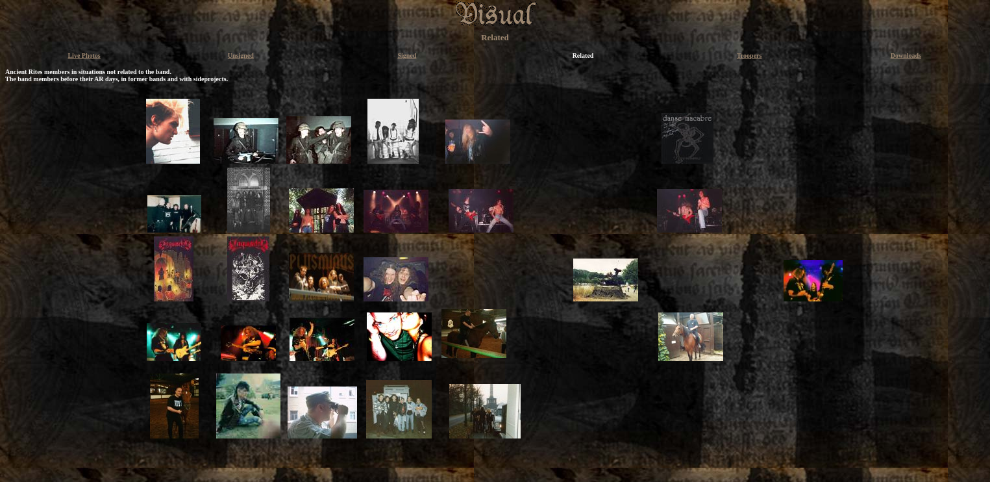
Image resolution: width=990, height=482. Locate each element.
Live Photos (84, 55)
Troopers (749, 55)
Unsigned (241, 55)
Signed (406, 55)
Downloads (906, 55)
